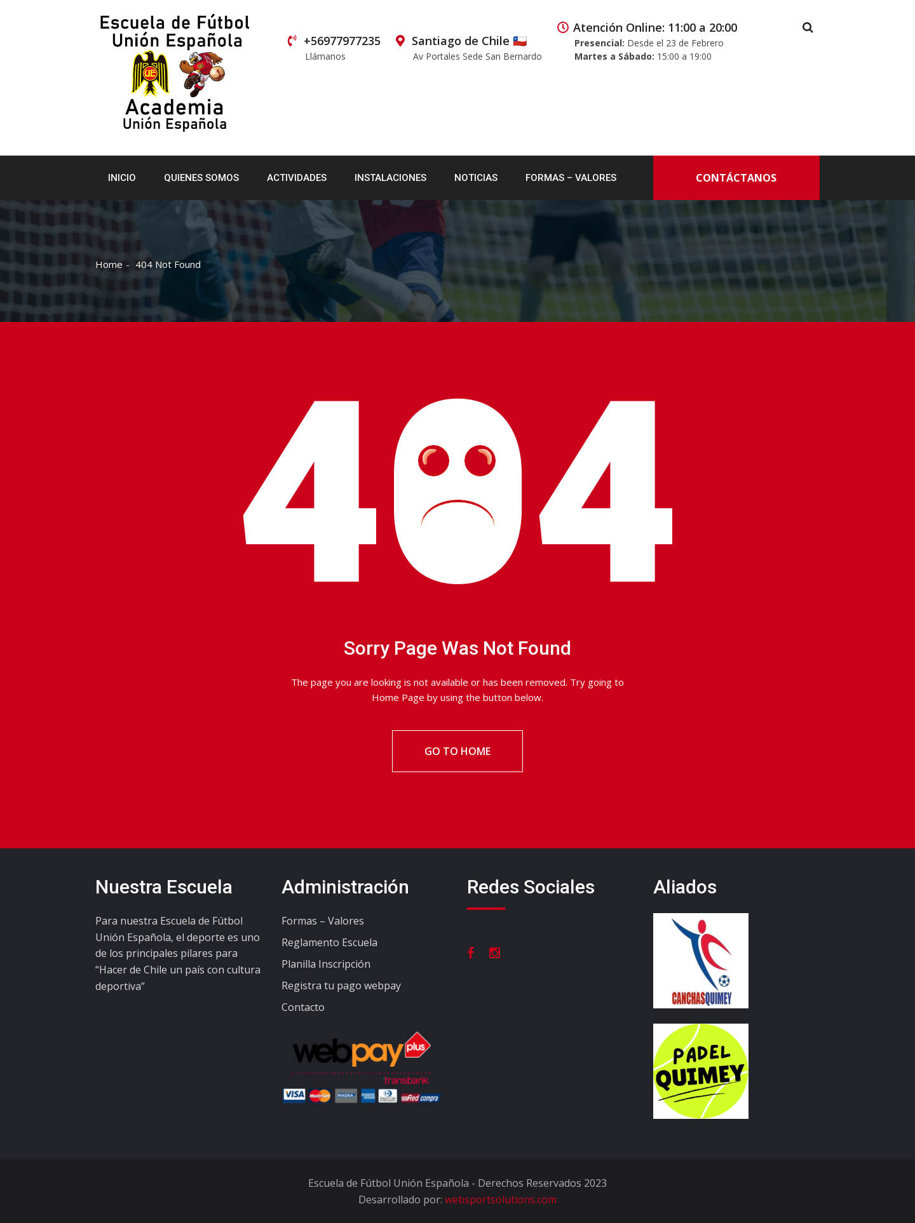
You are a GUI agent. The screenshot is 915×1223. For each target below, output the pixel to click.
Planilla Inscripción (325, 964)
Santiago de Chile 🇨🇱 (469, 48)
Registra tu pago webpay (341, 985)
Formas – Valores (570, 178)
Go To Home (457, 751)
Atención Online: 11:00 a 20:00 (647, 41)
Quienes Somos (201, 178)
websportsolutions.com (501, 1199)
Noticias (476, 178)
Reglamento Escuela (329, 942)
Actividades (297, 178)
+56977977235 (334, 48)
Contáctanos (736, 178)
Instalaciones (390, 178)
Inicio (122, 178)
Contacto (303, 1007)
